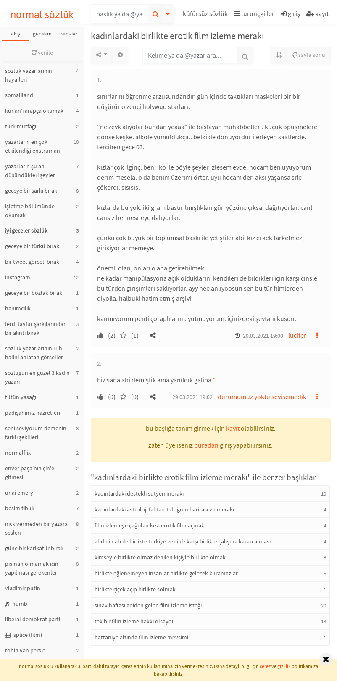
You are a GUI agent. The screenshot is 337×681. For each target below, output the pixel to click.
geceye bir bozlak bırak (33, 293)
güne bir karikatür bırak (34, 548)
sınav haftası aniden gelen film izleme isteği (148, 605)
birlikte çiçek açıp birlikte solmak (135, 589)
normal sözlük (42, 14)
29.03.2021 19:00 (263, 335)
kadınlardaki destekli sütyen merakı (139, 493)
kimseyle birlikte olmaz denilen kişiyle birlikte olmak (160, 557)
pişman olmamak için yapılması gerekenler (31, 568)
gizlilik (284, 666)
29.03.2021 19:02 (192, 397)
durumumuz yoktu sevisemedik (262, 396)
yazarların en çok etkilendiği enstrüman (32, 146)
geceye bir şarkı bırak (31, 190)
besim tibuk (19, 508)
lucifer (297, 335)
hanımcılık (18, 308)
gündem (42, 33)
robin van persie (25, 650)
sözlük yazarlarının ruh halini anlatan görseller (34, 352)
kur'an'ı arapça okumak (34, 110)
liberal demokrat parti (32, 619)
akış (15, 33)
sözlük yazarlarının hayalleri (28, 75)
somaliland (19, 95)
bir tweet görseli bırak (32, 261)
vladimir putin (22, 588)
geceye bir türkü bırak (32, 246)
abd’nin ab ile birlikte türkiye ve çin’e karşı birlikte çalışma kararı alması (183, 541)
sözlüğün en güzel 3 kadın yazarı (37, 377)
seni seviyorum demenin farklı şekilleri (35, 432)
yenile (42, 52)
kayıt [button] (233, 428)
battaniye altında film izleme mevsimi (141, 637)
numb (16, 603)
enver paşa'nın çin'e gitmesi (29, 472)
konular (69, 33)
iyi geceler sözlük (26, 230)
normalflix (18, 452)
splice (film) (23, 635)
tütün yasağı (20, 397)
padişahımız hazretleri (32, 412)
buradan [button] (206, 445)
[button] (206, 15)
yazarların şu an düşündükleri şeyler (30, 170)
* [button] (213, 380)
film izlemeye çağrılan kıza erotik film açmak (149, 525)
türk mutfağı (20, 126)
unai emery (19, 492)
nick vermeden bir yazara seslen (36, 528)
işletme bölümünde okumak (30, 210)
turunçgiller (254, 13)
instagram (17, 277)
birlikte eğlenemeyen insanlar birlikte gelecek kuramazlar (166, 573)
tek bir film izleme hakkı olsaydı (134, 621)
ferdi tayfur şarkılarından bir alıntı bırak (36, 328)
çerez (265, 666)
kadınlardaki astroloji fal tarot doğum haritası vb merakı (164, 509)
